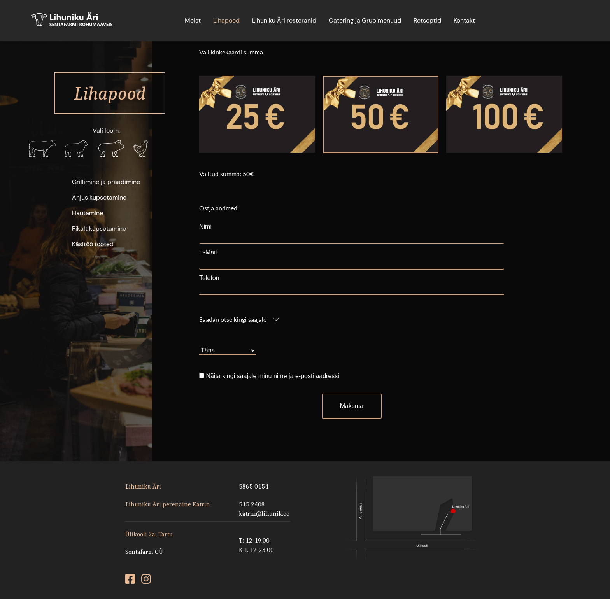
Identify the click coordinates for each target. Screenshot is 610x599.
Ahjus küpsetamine (99, 197)
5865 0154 (253, 486)
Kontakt (464, 20)
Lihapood (226, 20)
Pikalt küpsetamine (99, 228)
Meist (193, 20)
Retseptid (427, 20)
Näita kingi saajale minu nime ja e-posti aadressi (272, 376)
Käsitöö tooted (93, 244)
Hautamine (87, 213)
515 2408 (252, 504)
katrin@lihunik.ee (264, 513)
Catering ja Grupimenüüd (365, 20)
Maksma (351, 406)
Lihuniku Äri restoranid (284, 20)
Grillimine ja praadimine (106, 182)
